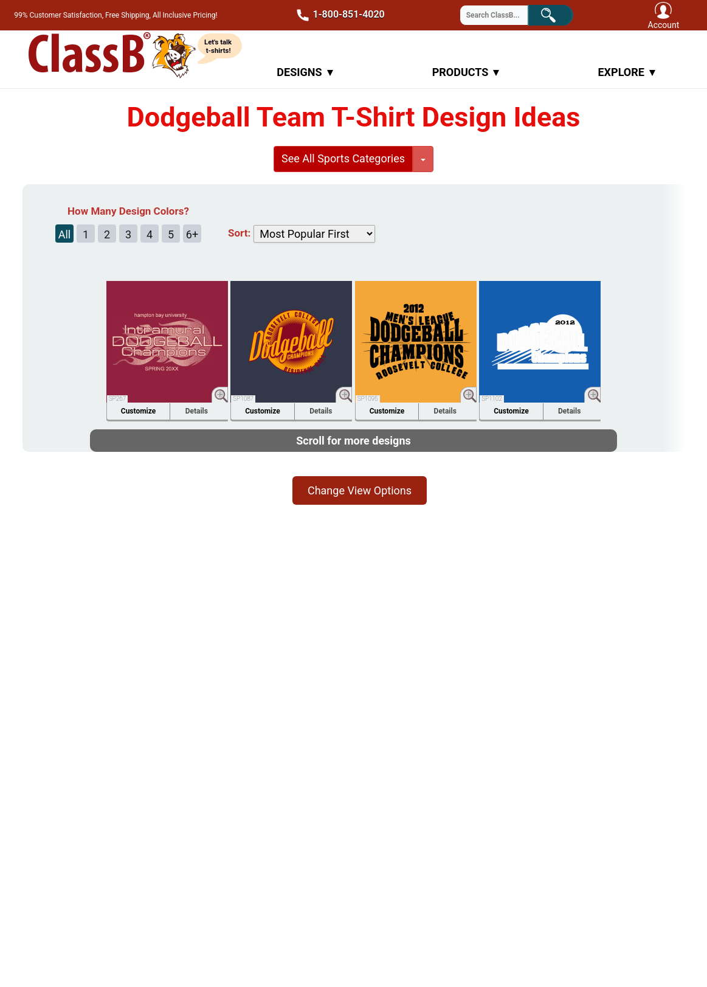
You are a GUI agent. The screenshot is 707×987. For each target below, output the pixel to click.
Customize (138, 411)
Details (196, 411)
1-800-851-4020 (337, 15)
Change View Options (360, 490)
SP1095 (367, 398)
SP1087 (243, 398)
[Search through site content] (501, 15)
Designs (305, 72)
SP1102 (491, 398)
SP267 (117, 398)
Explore (626, 72)
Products (466, 72)
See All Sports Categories (343, 158)
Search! (558, 14)
